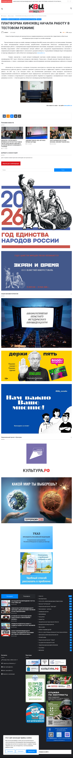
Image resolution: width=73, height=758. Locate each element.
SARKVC (6, 32)
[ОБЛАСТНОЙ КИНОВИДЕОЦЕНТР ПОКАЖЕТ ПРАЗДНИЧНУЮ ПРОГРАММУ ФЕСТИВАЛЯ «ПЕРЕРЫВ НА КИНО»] (5, 633)
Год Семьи (41, 647)
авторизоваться (28, 157)
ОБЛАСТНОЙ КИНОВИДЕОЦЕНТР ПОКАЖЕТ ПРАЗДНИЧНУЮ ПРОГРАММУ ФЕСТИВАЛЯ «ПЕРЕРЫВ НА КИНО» (22, 632)
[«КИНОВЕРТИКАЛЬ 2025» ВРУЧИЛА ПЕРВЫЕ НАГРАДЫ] (37, 133)
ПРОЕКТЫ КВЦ (42, 637)
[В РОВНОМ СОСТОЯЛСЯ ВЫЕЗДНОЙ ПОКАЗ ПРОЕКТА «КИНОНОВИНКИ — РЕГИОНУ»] (5, 618)
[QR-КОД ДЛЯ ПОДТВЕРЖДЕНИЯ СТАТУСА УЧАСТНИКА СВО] (5, 603)
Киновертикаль (43, 598)
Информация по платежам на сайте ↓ (38, 752)
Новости (39, 19)
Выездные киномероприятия (46, 624)
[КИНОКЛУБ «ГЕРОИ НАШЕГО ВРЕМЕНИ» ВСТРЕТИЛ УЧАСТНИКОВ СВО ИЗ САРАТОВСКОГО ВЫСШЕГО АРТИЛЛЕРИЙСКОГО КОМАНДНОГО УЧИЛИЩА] (12, 133)
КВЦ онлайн (11, 16)
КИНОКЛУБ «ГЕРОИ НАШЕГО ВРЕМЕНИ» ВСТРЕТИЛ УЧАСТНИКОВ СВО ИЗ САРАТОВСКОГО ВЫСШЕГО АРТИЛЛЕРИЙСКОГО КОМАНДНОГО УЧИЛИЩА (11, 143)
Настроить (10, 751)
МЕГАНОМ (41, 650)
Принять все (31, 751)
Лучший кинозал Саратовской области (49, 622)
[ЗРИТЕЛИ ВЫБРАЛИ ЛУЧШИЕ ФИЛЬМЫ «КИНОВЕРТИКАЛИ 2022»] (61, 133)
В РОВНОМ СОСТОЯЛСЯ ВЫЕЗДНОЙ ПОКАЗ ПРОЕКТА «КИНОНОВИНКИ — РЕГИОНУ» (21, 617)
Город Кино (42, 616)
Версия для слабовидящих (11, 163)
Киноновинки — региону (45, 609)
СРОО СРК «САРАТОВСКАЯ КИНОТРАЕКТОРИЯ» (51, 601)
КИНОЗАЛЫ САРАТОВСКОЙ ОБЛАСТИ (48, 634)
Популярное (26, 596)
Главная (3, 16)
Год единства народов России (47, 642)
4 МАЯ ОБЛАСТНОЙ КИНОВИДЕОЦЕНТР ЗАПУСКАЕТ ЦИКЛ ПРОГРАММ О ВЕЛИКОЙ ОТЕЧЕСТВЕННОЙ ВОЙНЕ (39, 1)
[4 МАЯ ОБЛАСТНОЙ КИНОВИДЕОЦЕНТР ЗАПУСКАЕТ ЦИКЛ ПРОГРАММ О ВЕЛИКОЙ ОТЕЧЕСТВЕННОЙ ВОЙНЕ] (5, 610)
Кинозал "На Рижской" (44, 603)
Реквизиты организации (9, 674)
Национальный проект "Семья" (47, 640)
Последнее (9, 596)
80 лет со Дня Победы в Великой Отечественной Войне (53, 632)
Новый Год (41, 619)
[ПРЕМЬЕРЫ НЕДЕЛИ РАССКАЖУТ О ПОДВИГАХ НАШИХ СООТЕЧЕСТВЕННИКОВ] (5, 626)
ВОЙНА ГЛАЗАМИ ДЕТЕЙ (45, 629)
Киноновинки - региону (14, 19)
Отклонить (20, 751)
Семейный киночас (44, 611)
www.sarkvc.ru (41, 53)
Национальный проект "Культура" (28, 19)
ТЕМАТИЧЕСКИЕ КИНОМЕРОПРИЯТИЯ (48, 645)
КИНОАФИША (42, 614)
